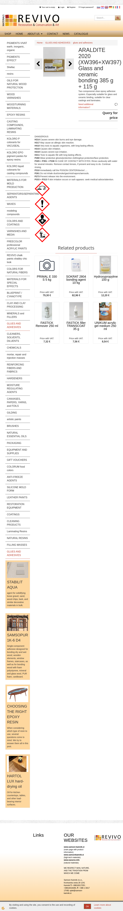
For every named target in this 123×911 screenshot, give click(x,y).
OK (87, 906)
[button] (70, 64)
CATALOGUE (81, 33)
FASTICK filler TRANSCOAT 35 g (76, 326)
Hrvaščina (102, 7)
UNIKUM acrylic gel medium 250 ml (105, 326)
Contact (52, 33)
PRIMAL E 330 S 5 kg (47, 278)
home (19, 33)
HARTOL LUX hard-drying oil (15, 781)
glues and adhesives (83, 42)
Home (40, 42)
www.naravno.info (72, 860)
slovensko (98, 7)
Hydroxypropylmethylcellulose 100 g (105, 278)
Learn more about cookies (102, 906)
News (66, 33)
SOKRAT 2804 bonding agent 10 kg (76, 279)
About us (33, 33)
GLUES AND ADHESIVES (57, 42)
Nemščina (110, 7)
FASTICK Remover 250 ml (47, 324)
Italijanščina (114, 7)
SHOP (8, 33)
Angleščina (106, 7)
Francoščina (118, 7)
